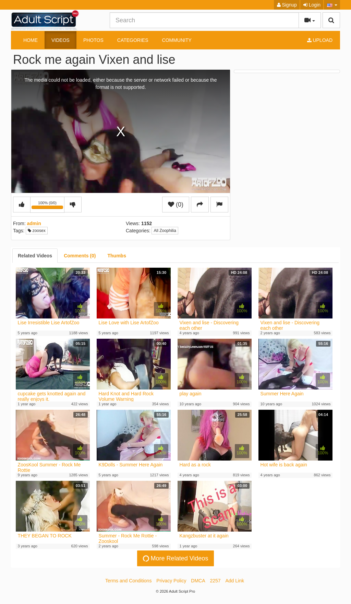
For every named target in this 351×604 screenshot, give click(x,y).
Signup (287, 5)
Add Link (235, 580)
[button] (332, 5)
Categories (132, 40)
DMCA (198, 580)
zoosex (36, 230)
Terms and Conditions (128, 580)
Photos (93, 40)
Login (311, 5)
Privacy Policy (171, 580)
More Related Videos (175, 558)
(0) (175, 204)
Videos (60, 40)
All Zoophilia (165, 230)
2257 (215, 580)
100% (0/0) (48, 206)
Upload (319, 40)
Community (177, 40)
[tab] (35, 255)
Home (30, 40)
